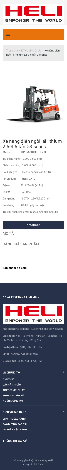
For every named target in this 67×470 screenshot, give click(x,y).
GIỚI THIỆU (9, 379)
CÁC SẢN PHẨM (12, 384)
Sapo (41, 464)
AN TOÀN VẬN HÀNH (15, 429)
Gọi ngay (33, 224)
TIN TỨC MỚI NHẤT (14, 390)
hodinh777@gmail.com (24, 353)
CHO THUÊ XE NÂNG (14, 418)
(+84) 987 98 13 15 (31, 347)
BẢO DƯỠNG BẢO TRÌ (15, 424)
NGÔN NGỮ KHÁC (13, 401)
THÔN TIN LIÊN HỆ (13, 395)
